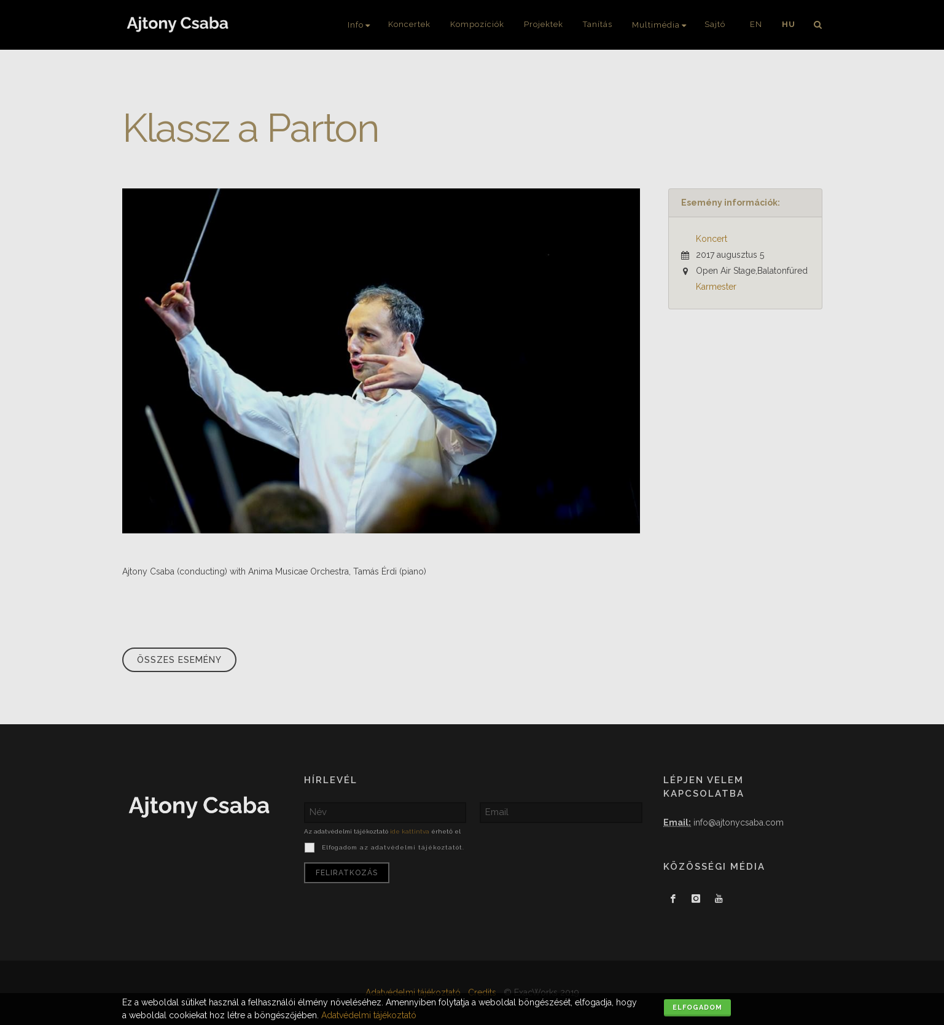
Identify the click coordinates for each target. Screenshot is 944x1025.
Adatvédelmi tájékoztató (368, 1015)
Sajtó (714, 24)
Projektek (543, 24)
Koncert (711, 239)
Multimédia (656, 24)
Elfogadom (697, 1007)
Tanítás (597, 24)
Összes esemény (179, 660)
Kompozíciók (477, 24)
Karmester (716, 287)
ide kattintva (409, 831)
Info (356, 24)
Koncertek (409, 24)
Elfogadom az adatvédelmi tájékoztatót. (391, 847)
